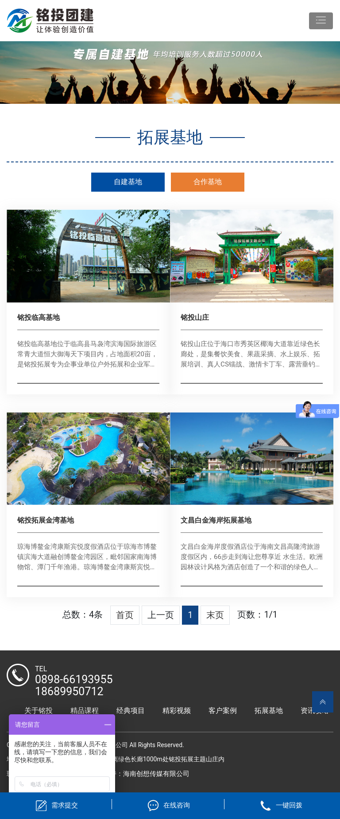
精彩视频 (176, 710)
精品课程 (84, 710)
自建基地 (128, 181)
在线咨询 (176, 805)
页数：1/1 (257, 614)
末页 (215, 615)
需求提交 (64, 805)
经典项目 (130, 710)
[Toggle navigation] (321, 20)
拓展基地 (269, 710)
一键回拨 (289, 805)
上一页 (160, 615)
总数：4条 (82, 614)
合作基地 (207, 181)
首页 (125, 615)
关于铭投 (38, 710)
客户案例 (223, 710)
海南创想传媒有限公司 (156, 774)
